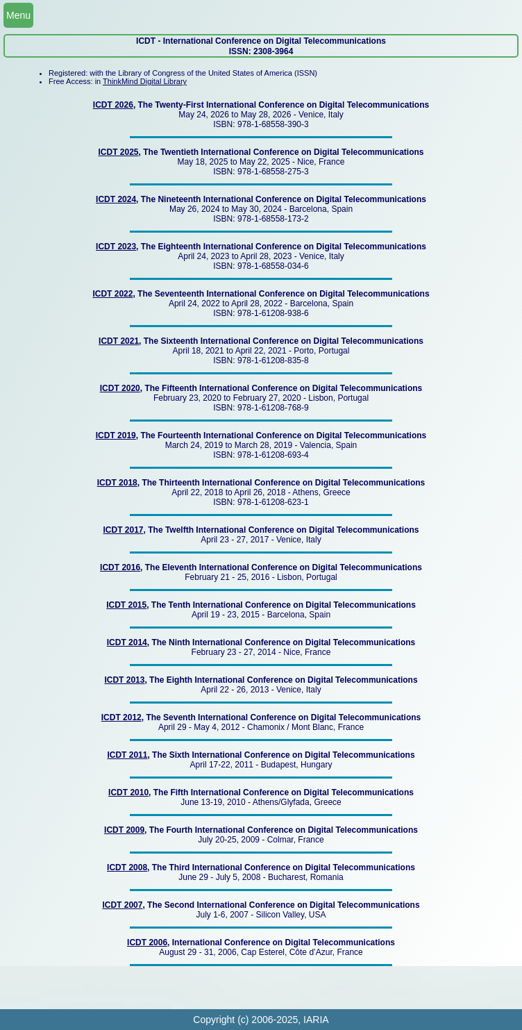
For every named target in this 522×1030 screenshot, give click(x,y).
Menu (18, 15)
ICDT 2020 (120, 388)
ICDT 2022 (112, 294)
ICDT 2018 (117, 483)
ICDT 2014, (128, 642)
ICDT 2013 (124, 680)
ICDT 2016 (120, 567)
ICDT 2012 (121, 717)
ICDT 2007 (122, 905)
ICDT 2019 (116, 435)
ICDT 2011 (127, 755)
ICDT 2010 (128, 792)
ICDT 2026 (113, 105)
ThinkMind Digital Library (145, 81)
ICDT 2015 (126, 605)
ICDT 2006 (147, 942)
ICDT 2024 (116, 199)
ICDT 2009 (124, 830)
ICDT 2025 (119, 152)
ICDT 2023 (116, 246)
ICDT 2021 (119, 341)
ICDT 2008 (127, 867)
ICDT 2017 (123, 530)
